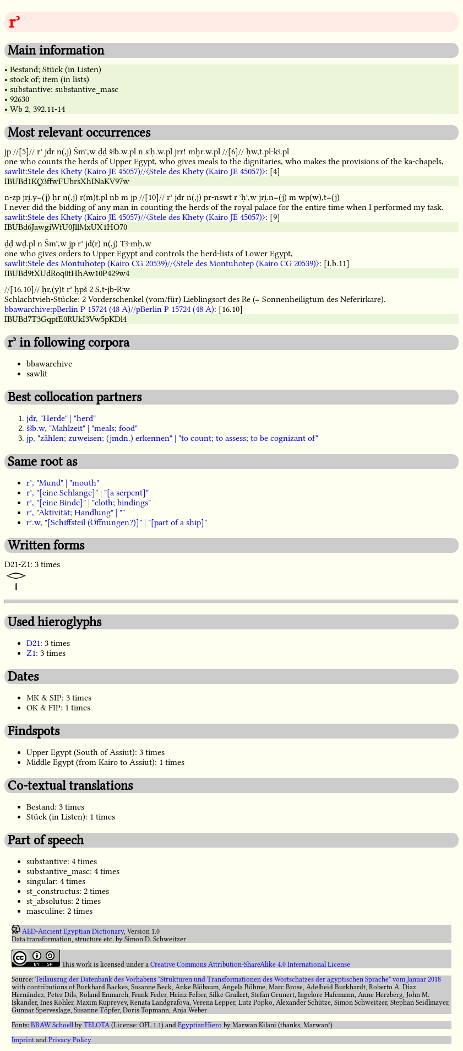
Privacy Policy (69, 1040)
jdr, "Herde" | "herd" (61, 418)
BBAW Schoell (52, 1025)
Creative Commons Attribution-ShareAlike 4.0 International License (250, 964)
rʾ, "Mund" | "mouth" (62, 483)
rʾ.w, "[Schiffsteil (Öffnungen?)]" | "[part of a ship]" (116, 522)
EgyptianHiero (200, 1025)
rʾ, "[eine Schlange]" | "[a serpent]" (87, 493)
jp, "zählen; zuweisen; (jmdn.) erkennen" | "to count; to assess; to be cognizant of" (172, 438)
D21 (33, 643)
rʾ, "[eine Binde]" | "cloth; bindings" (88, 503)
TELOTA (97, 1025)
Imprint (23, 1040)
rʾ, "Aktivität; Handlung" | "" (75, 513)
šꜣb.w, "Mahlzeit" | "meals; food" (82, 428)
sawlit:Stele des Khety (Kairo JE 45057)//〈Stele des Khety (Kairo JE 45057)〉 (134, 171)
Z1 (31, 653)
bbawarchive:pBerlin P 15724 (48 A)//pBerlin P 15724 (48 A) (109, 309)
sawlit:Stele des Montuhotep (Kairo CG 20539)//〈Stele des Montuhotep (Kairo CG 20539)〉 (161, 263)
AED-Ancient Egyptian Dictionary (73, 931)
